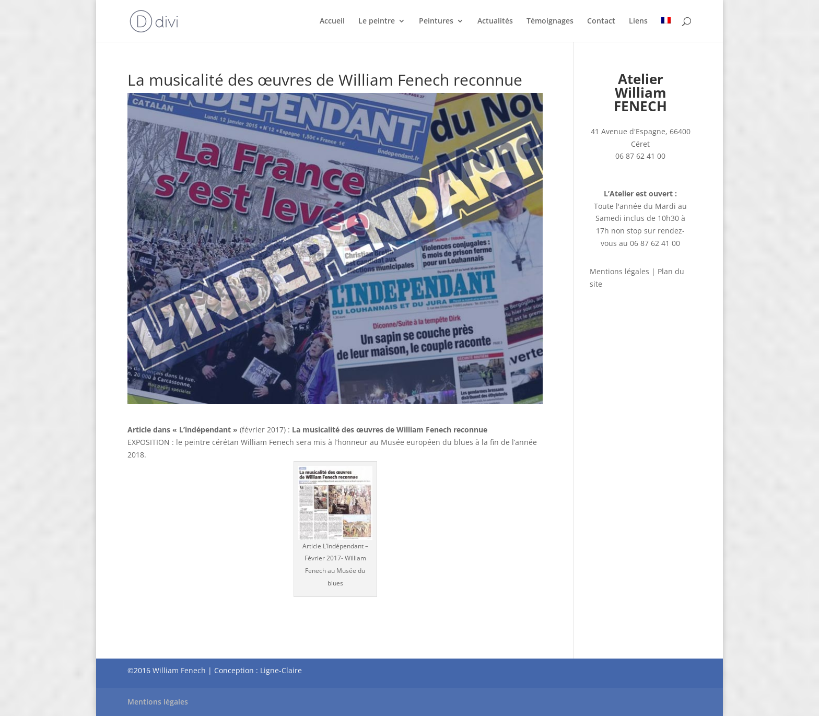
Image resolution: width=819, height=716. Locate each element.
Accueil (332, 21)
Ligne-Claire (281, 670)
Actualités (495, 21)
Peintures (436, 21)
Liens (638, 21)
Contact (601, 21)
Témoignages (550, 21)
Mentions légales (619, 271)
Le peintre (376, 21)
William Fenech (179, 670)
